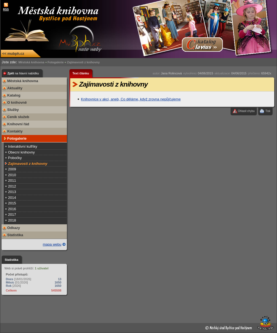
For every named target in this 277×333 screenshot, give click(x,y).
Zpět (23, 73)
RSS (6, 9)
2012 (12, 186)
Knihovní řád (18, 124)
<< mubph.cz (13, 53)
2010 (12, 175)
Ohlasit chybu (246, 111)
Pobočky (15, 158)
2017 (12, 214)
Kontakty (15, 131)
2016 (12, 209)
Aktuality (14, 88)
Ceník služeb (18, 117)
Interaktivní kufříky (22, 146)
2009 (12, 169)
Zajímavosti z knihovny (83, 62)
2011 (12, 180)
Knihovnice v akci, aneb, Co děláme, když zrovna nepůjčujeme (131, 99)
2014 (12, 198)
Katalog (13, 95)
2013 (12, 192)
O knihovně (17, 102)
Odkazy (13, 228)
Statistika (15, 235)
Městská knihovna (31, 62)
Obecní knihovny (21, 152)
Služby (13, 110)
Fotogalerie (56, 62)
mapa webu (52, 244)
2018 (12, 220)
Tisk (267, 111)
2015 (12, 203)
